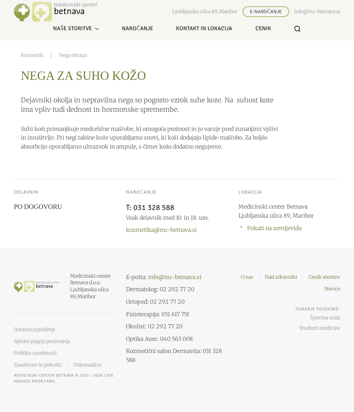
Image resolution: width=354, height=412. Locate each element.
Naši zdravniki (281, 277)
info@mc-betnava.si (317, 11)
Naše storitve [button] (76, 28)
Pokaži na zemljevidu (270, 228)
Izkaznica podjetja (34, 329)
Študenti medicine (319, 328)
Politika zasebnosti (35, 353)
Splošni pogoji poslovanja (42, 341)
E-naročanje (265, 12)
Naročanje (137, 28)
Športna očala (325, 317)
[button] (297, 28)
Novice (332, 289)
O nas (247, 277)
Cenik (263, 28)
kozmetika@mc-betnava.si (161, 229)
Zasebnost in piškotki (38, 365)
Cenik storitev (324, 277)
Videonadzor (87, 365)
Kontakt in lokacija (204, 28)
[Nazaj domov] (55, 12)
